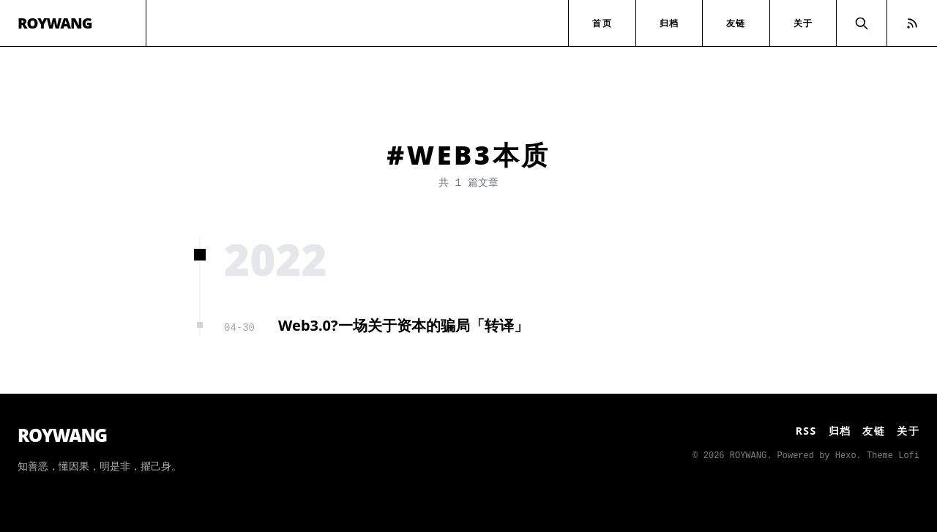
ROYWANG (55, 23)
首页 (601, 23)
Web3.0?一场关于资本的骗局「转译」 (403, 325)
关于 (803, 23)
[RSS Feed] (912, 23)
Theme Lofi (893, 456)
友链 (735, 23)
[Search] (861, 23)
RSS (806, 431)
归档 (669, 23)
